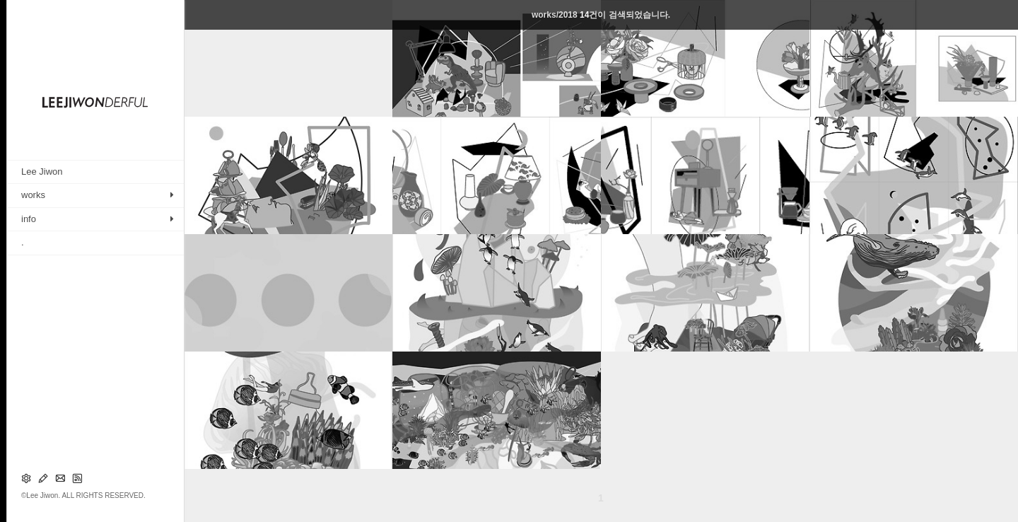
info (28, 219)
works (33, 195)
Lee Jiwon (42, 171)
